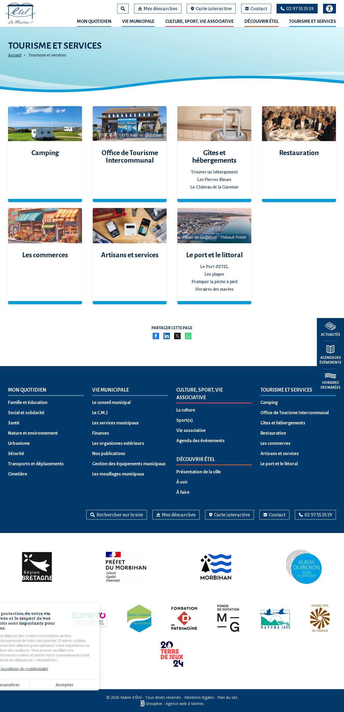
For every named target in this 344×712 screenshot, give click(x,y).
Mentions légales (199, 697)
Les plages (214, 274)
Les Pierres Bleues (214, 179)
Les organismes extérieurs (118, 443)
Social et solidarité (26, 412)
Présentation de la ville (198, 472)
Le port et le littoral (214, 255)
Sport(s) (184, 420)
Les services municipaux (115, 423)
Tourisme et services (312, 21)
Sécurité (16, 453)
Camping (45, 153)
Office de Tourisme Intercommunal (130, 156)
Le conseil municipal (111, 402)
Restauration (299, 153)
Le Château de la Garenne (214, 187)
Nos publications (108, 453)
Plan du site (227, 697)
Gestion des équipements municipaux (129, 463)
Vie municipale (138, 21)
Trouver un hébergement (214, 172)
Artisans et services (130, 255)
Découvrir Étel (261, 21)
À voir (182, 482)
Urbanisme (19, 443)
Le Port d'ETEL (214, 266)
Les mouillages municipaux (118, 474)
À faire (182, 492)
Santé (13, 423)
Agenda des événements (200, 440)
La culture (185, 410)
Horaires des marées (214, 289)
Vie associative (191, 430)
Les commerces (45, 255)
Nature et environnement (33, 433)
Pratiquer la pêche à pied (214, 281)
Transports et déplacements (36, 463)
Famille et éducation (27, 402)
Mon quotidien (94, 21)
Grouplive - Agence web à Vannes (175, 703)
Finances (100, 433)
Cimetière (17, 474)
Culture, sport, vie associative (199, 21)
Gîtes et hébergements (214, 156)
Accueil (15, 55)
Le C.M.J (100, 412)
